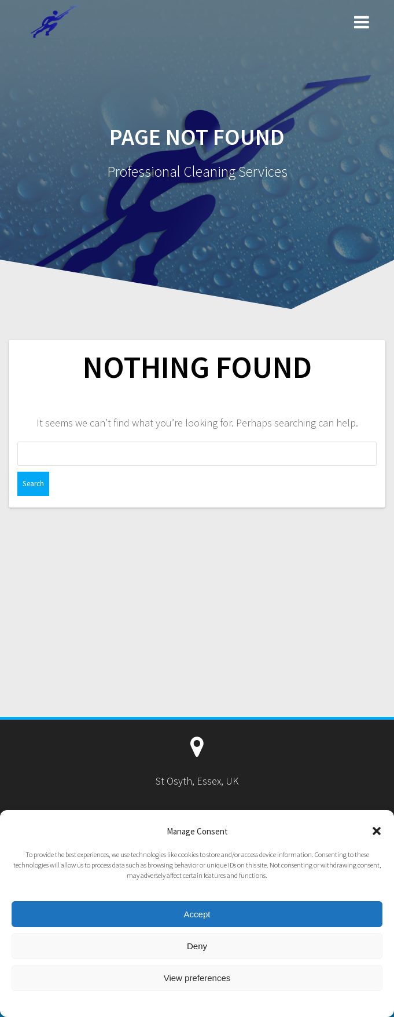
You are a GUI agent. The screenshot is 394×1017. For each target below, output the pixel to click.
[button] (376, 831)
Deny (197, 946)
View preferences (197, 978)
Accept (197, 914)
